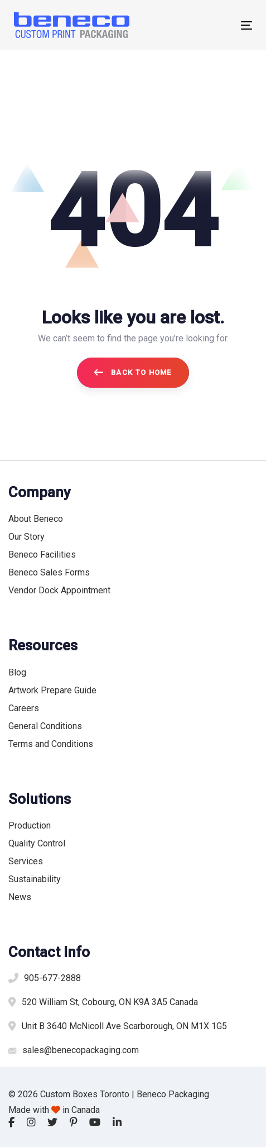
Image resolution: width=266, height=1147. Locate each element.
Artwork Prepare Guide (52, 690)
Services (25, 861)
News (19, 897)
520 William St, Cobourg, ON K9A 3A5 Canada (110, 1002)
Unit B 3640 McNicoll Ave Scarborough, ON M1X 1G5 (124, 1026)
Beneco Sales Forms (49, 572)
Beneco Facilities (42, 554)
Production (29, 825)
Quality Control (36, 843)
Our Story (26, 536)
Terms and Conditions (50, 744)
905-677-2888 (52, 978)
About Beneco (35, 518)
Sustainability (34, 879)
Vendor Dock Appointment (59, 590)
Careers (23, 708)
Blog (17, 672)
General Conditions (45, 726)
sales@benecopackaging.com (80, 1050)
